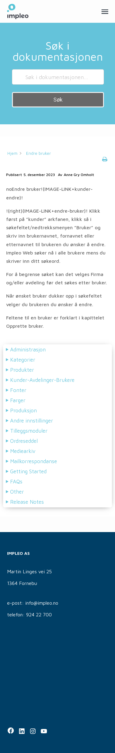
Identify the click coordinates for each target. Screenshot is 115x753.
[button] (105, 11)
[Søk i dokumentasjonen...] (58, 77)
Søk (58, 99)
